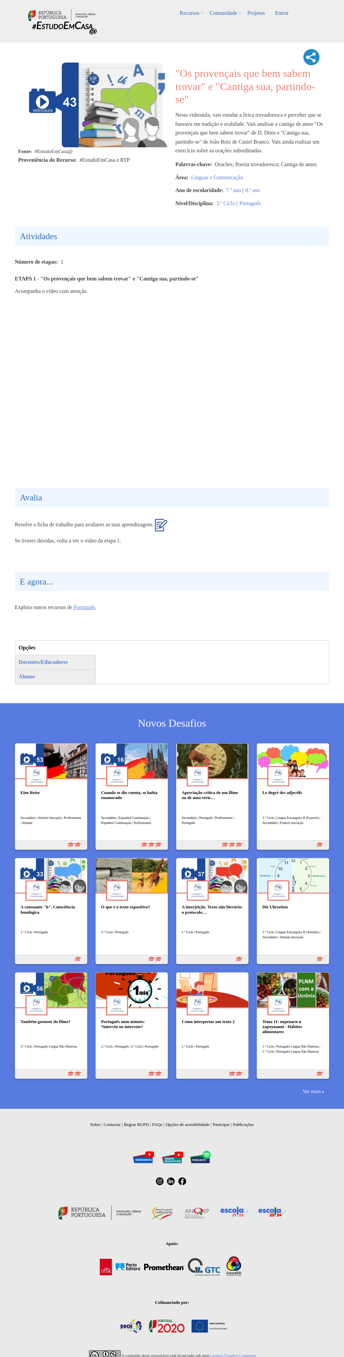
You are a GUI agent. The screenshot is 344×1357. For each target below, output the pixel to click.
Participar (221, 1124)
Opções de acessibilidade (188, 1124)
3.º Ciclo (225, 203)
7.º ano (233, 190)
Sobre (95, 1124)
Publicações (243, 1124)
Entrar (281, 13)
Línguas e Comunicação (217, 177)
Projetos (256, 13)
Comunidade (223, 13)
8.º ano (252, 190)
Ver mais (312, 1091)
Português (250, 203)
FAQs (157, 1124)
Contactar (112, 1124)
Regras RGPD (136, 1124)
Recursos (190, 13)
